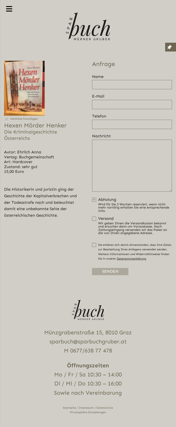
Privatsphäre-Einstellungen (88, 412)
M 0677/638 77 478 (88, 350)
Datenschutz (105, 407)
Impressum (86, 407)
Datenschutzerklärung (131, 258)
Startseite (69, 407)
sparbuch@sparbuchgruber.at (88, 341)
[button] (24, 119)
